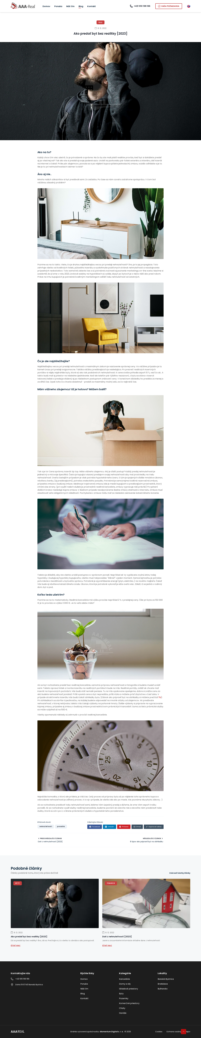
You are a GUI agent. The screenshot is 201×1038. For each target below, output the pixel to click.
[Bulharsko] (174, 989)
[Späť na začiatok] (183, 1031)
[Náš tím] (70, 6)
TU (159, 697)
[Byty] (135, 993)
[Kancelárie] (135, 979)
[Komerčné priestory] (135, 1003)
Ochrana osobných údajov (178, 1031)
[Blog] (81, 6)
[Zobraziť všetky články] (179, 873)
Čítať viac (15, 945)
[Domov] (46, 6)
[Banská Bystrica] (174, 979)
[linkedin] (109, 827)
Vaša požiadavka (168, 6)
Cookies (158, 1031)
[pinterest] (123, 827)
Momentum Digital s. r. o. (111, 1031)
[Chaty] (135, 1008)
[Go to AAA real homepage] (23, 5)
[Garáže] (135, 1013)
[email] (137, 827)
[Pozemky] (135, 998)
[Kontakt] (91, 6)
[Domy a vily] (135, 984)
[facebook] (94, 827)
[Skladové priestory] (135, 989)
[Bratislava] (174, 984)
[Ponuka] (58, 6)
